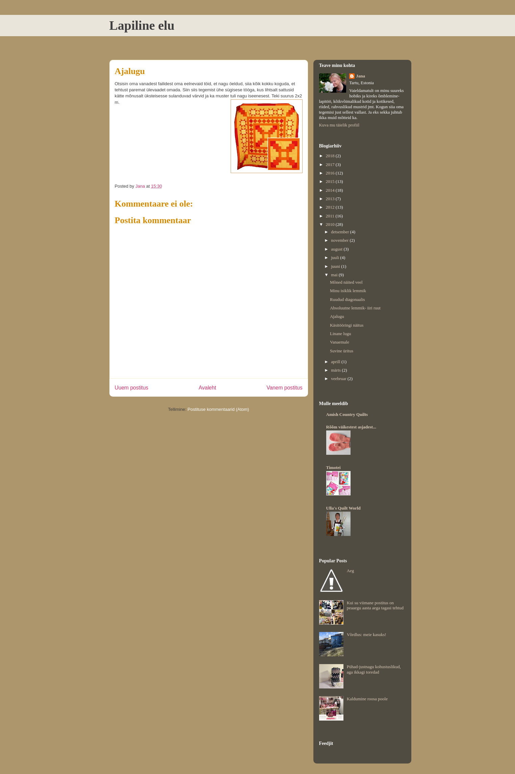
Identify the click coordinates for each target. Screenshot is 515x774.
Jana (360, 75)
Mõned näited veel (346, 282)
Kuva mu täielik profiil (339, 124)
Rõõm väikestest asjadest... (351, 426)
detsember (340, 231)
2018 (331, 155)
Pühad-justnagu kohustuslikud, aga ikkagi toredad (374, 669)
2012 (331, 207)
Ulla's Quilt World (343, 508)
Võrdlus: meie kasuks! (366, 634)
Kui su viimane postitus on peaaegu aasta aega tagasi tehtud (375, 605)
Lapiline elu (142, 25)
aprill (336, 361)
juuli (335, 257)
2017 (331, 164)
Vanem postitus (284, 388)
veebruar (339, 378)
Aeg (350, 570)
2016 (331, 172)
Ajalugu (337, 316)
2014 (331, 190)
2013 (331, 198)
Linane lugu (340, 333)
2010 (331, 224)
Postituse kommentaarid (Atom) (218, 409)
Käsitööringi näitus (346, 325)
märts (336, 370)
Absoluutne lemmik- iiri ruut (355, 307)
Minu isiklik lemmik (348, 290)
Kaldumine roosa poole (367, 698)
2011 (331, 215)
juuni (336, 266)
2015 (331, 181)
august (337, 249)
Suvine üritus (341, 350)
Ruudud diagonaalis (347, 299)
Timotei (333, 467)
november (340, 240)
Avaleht (207, 388)
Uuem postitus (132, 388)
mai (335, 274)
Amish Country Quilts (347, 414)
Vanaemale (339, 342)
